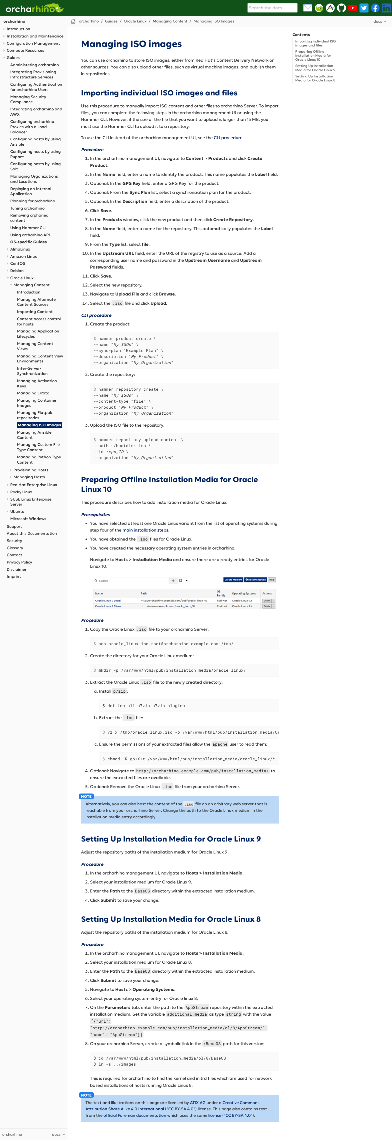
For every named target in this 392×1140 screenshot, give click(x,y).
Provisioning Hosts (31, 470)
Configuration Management (33, 43)
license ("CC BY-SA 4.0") (231, 1115)
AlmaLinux (20, 249)
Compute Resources (25, 50)
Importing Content (35, 311)
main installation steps (145, 530)
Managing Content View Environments (40, 359)
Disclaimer (16, 569)
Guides (13, 57)
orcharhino (14, 21)
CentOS (17, 263)
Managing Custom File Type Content (38, 447)
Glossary (15, 548)
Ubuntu (17, 511)
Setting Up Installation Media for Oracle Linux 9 (315, 68)
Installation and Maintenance (35, 36)
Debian (17, 270)
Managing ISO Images (39, 425)
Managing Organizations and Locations (34, 179)
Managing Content (32, 285)
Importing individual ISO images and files (315, 43)
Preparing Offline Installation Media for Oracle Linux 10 (313, 55)
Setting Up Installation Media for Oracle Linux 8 (315, 78)
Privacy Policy (19, 562)
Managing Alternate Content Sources (36, 302)
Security (14, 540)
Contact (14, 555)
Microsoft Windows (28, 518)
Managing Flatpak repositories (34, 415)
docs (378, 21)
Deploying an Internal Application (30, 191)
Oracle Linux (22, 278)
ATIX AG (198, 1102)
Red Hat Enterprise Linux (33, 484)
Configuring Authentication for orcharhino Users (36, 87)
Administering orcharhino (34, 64)
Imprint (14, 576)
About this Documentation (32, 533)
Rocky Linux (21, 492)
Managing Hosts (29, 477)
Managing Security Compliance (28, 99)
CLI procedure (228, 137)
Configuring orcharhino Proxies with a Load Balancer (32, 126)
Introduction (18, 28)
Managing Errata (33, 393)
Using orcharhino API (30, 235)
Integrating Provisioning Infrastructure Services (33, 74)
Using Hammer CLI (28, 227)
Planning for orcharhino (32, 201)
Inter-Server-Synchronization (32, 371)
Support (14, 526)
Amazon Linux (23, 256)
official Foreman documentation (135, 1115)
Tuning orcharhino (27, 208)
